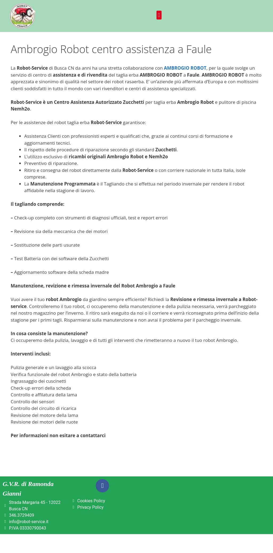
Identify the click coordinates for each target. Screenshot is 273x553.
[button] (159, 15)
